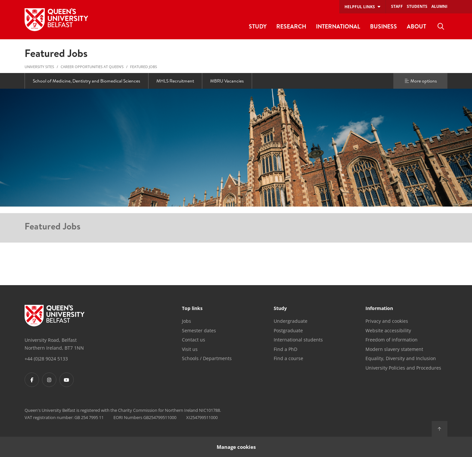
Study (280, 308)
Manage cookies (236, 447)
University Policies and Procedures (403, 368)
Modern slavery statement (394, 349)
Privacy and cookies (386, 321)
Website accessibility (388, 330)
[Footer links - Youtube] (66, 380)
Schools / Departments (207, 358)
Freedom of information (391, 340)
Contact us (193, 340)
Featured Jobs (143, 66)
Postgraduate (288, 330)
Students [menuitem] (417, 6)
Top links (192, 308)
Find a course (288, 358)
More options (420, 81)
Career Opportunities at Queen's (92, 66)
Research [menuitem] (291, 26)
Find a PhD (285, 349)
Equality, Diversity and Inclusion (400, 358)
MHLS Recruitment (175, 81)
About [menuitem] (416, 26)
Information (379, 308)
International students (298, 340)
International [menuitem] (338, 26)
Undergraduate (290, 321)
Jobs (186, 321)
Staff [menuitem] (397, 6)
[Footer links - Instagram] (49, 380)
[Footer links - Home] (55, 315)
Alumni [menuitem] (439, 6)
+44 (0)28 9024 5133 (46, 359)
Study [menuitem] (257, 26)
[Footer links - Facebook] (32, 380)
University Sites (39, 66)
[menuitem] (440, 26)
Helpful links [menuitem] (359, 6)
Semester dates (199, 330)
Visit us (190, 349)
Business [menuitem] (383, 26)
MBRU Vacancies (227, 81)
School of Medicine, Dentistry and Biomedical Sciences (86, 81)
